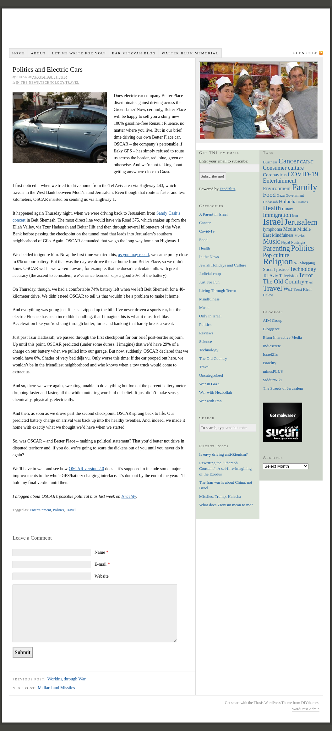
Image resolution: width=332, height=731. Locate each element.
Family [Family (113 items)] (304, 187)
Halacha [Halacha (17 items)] (288, 201)
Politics (58, 510)
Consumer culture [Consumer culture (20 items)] (283, 168)
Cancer (205, 222)
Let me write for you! (79, 53)
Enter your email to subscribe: (223, 161)
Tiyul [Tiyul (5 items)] (309, 282)
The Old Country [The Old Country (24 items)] (283, 281)
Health (204, 248)
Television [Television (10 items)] (288, 275)
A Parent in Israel (213, 214)
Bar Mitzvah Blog (134, 53)
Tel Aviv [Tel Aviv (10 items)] (270, 275)
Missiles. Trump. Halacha (220, 496)
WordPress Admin (305, 709)
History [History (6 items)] (287, 209)
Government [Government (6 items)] (295, 196)
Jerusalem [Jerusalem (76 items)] (300, 222)
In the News (27, 82)
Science (205, 341)
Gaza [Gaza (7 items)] (281, 195)
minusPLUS (273, 371)
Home (18, 53)
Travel (72, 82)
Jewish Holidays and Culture (222, 265)
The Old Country (213, 358)
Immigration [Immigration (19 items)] (277, 215)
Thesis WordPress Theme (272, 703)
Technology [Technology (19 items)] (303, 269)
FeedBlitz (228, 188)
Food (203, 239)
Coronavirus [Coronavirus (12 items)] (275, 174)
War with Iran (210, 400)
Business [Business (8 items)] (270, 162)
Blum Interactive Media (282, 337)
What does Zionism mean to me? (226, 505)
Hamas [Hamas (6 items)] (303, 202)
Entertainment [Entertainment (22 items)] (279, 180)
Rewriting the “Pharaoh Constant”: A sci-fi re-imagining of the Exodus (225, 468)
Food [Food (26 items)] (269, 194)
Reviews (206, 333)
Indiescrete (272, 346)
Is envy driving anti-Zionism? (223, 454)
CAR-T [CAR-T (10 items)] (306, 161)
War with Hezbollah (215, 392)
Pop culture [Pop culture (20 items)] (276, 255)
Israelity (129, 496)
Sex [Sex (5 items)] (296, 263)
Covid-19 (207, 231)
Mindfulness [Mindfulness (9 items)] (283, 235)
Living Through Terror (217, 290)
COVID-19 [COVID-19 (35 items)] (303, 174)
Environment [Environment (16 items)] (277, 188)
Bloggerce (271, 329)
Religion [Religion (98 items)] (278, 261)
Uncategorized (211, 375)
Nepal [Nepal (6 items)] (285, 242)
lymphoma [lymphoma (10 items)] (272, 229)
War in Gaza (209, 384)
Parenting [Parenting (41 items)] (276, 248)
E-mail (102, 564)
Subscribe (305, 53)
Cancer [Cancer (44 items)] (289, 161)
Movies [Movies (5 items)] (300, 235)
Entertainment (40, 510)
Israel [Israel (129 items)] (273, 222)
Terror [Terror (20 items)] (306, 275)
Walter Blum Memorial (190, 53)
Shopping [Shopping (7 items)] (307, 263)
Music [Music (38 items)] (271, 241)
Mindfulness (209, 299)
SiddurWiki (272, 379)
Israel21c (270, 354)
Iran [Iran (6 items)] (295, 216)
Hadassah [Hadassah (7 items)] (270, 202)
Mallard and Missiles (56, 687)
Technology (52, 82)
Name (101, 552)
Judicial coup (210, 273)
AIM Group (272, 320)
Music (204, 307)
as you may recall (133, 254)
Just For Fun (209, 282)
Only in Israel (210, 316)
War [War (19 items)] (287, 289)
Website (102, 576)
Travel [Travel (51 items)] (272, 288)
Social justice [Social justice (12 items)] (276, 269)
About (38, 53)
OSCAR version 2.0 (86, 468)
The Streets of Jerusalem (283, 388)
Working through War (66, 679)
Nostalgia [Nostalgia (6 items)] (298, 242)
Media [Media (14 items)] (289, 229)
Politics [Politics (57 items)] (302, 248)
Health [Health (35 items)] (272, 208)
